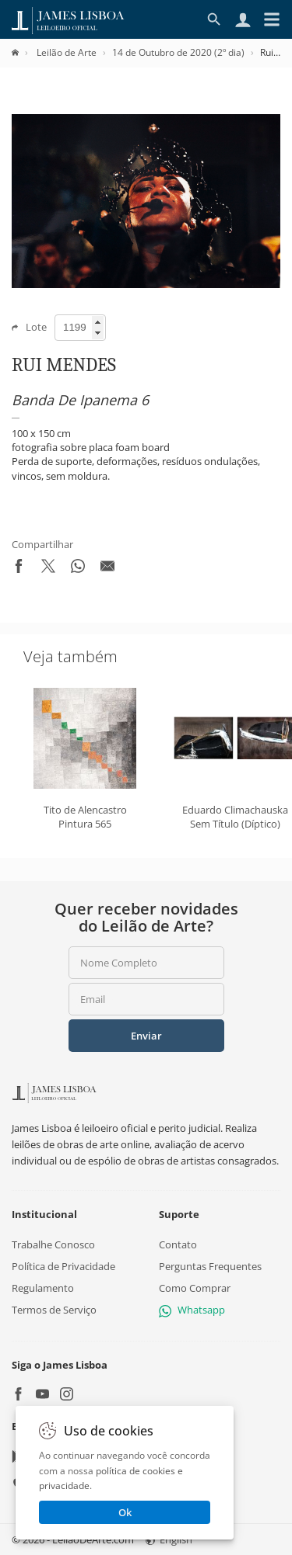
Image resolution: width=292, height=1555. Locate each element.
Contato (178, 1244)
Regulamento (43, 1288)
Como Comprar (194, 1288)
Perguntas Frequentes (210, 1266)
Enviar (146, 1036)
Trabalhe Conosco (53, 1244)
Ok (125, 1512)
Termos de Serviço (54, 1310)
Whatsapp (192, 1310)
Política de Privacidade (63, 1266)
